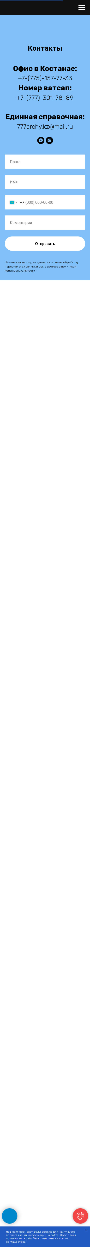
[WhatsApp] (40, 140)
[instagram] (49, 140)
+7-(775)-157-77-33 (45, 78)
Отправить (45, 243)
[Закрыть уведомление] (86, 1230)
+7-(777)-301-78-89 (45, 98)
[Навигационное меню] (81, 7)
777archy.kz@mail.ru (45, 126)
